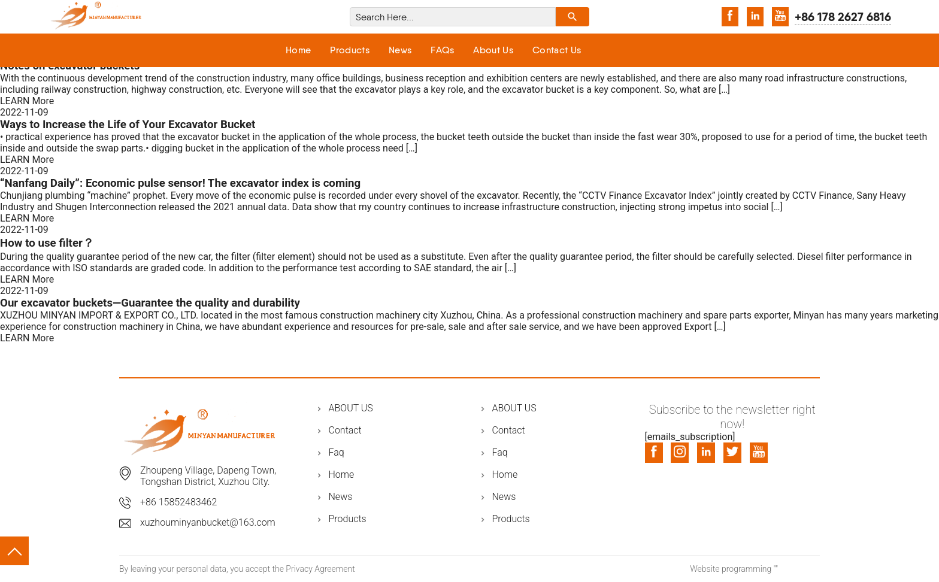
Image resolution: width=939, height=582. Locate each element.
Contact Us (556, 50)
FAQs (442, 50)
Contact (345, 430)
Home (298, 50)
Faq (336, 452)
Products (349, 50)
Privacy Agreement (320, 569)
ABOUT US (351, 408)
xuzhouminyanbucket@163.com (207, 522)
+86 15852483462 (178, 502)
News (400, 50)
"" (776, 569)
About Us (493, 50)
